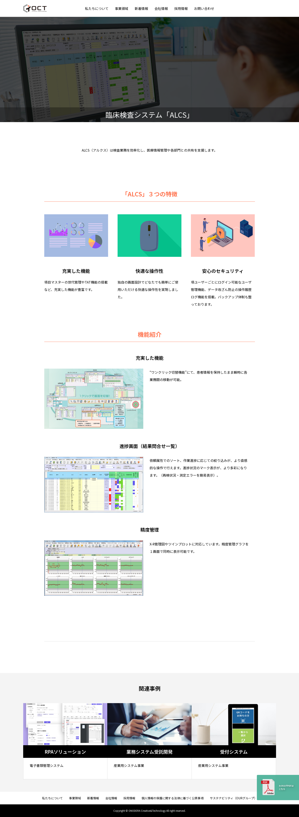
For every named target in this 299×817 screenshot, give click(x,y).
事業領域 (121, 8)
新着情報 (141, 8)
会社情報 (161, 8)
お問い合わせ (204, 8)
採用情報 (181, 8)
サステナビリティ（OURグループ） (233, 798)
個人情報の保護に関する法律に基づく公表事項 (173, 798)
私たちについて (97, 8)
